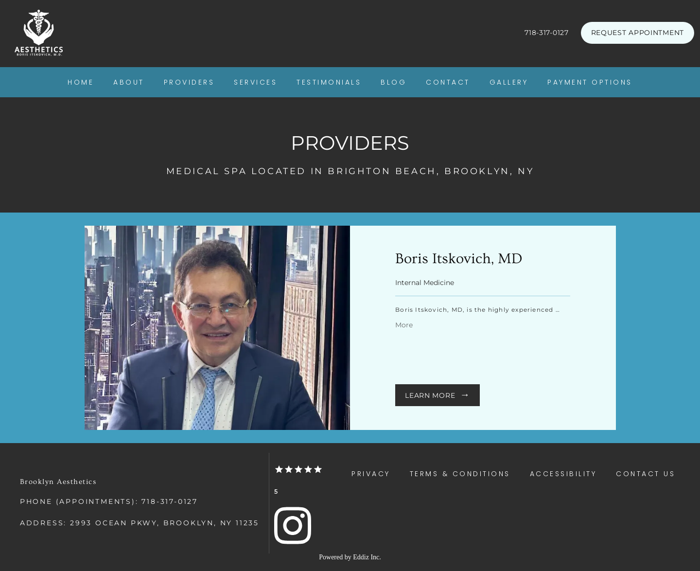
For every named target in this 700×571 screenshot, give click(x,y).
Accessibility (563, 474)
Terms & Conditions (460, 474)
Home (81, 82)
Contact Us (645, 474)
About (128, 82)
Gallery (509, 82)
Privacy (370, 474)
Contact (448, 82)
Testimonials (329, 82)
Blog (393, 82)
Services (255, 82)
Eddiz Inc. (367, 557)
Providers (189, 82)
